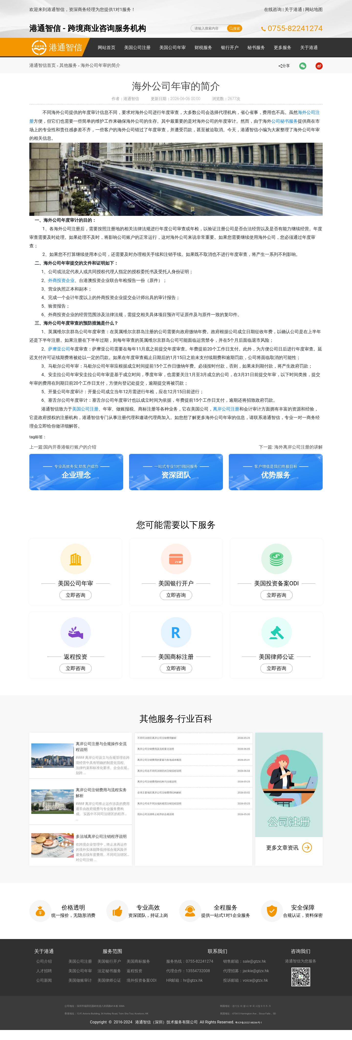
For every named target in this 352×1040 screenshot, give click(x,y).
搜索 (235, 28)
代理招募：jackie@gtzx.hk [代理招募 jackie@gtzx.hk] (246, 976)
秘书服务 (256, 47)
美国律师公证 (109, 985)
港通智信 (55, 47)
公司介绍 (44, 966)
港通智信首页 (42, 65)
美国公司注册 (137, 47)
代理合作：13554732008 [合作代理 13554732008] (188, 976)
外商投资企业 (65, 282)
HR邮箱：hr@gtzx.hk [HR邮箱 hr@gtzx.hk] (184, 985)
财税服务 (203, 47)
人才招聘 (44, 976)
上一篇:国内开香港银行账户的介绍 (62, 452)
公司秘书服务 (289, 121)
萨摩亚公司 (63, 352)
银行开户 (230, 47)
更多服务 (282, 47)
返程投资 (134, 976)
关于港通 (293, 9)
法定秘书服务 (109, 976)
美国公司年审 (172, 47)
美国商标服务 (138, 966)
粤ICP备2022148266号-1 (248, 1032)
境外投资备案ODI (141, 985)
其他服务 (69, 65)
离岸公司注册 (229, 413)
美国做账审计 (80, 985)
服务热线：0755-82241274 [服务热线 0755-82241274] (189, 966)
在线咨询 (273, 9)
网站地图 (314, 9)
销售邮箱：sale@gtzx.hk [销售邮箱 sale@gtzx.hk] (244, 966)
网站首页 (106, 47)
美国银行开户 (109, 966)
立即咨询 (75, 600)
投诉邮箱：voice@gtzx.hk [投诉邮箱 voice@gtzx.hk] (245, 985)
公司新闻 (44, 985)
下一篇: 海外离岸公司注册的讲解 (291, 452)
